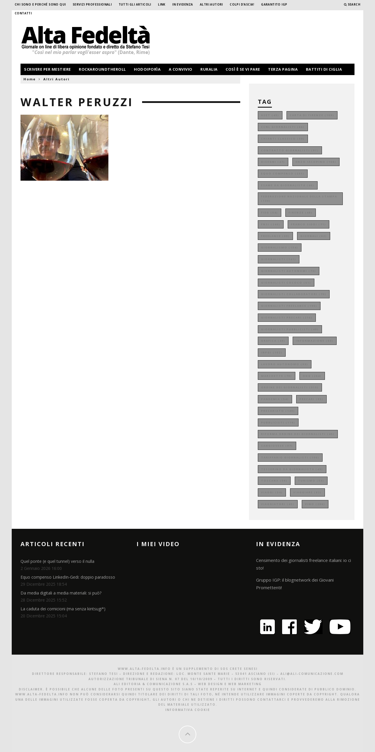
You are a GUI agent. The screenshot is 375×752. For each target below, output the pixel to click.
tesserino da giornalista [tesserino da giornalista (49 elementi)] (292, 469)
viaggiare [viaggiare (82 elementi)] (307, 492)
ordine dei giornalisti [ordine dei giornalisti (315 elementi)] (290, 387)
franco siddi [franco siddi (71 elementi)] (308, 224)
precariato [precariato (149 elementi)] (278, 411)
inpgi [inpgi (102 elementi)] (271, 352)
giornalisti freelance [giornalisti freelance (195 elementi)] (289, 306)
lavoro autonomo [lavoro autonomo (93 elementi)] (284, 364)
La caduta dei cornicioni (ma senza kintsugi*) (63, 609)
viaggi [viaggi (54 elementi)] (272, 492)
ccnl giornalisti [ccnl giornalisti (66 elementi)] (283, 127)
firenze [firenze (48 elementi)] (301, 212)
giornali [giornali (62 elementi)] (313, 236)
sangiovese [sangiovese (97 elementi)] (277, 446)
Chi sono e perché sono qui (40, 4)
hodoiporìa (147, 69)
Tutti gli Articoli (135, 4)
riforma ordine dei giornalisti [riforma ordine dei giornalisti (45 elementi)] (298, 434)
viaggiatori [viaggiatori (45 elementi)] (277, 504)
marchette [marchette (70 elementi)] (276, 376)
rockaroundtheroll (102, 69)
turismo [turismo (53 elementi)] (311, 480)
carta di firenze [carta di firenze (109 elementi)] (312, 115)
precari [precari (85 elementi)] (311, 399)
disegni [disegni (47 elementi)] (273, 162)
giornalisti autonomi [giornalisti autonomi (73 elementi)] (288, 271)
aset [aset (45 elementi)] (270, 115)
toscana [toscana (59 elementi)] (274, 480)
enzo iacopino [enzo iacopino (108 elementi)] (316, 162)
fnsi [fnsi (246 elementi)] (270, 224)
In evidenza (182, 4)
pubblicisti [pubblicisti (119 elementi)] (278, 422)
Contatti (23, 13)
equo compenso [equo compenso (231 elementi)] (282, 173)
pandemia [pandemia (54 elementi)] (275, 399)
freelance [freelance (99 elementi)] (275, 236)
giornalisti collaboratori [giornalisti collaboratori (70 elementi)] (293, 294)
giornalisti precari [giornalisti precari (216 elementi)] (287, 317)
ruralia (209, 69)
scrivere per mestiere (47, 69)
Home (29, 79)
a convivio (180, 69)
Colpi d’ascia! (242, 4)
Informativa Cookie (187, 710)
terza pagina (283, 69)
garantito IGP (274, 4)
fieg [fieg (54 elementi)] (269, 212)
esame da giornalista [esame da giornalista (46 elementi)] (287, 185)
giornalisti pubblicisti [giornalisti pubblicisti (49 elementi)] (290, 329)
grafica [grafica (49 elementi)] (273, 341)
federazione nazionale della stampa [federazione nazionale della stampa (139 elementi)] (299, 198)
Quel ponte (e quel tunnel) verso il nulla (57, 561)
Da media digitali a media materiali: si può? (61, 593)
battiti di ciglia (324, 69)
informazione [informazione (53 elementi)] (314, 341)
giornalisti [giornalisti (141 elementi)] (278, 259)
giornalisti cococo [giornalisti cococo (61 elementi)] (286, 282)
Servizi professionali (92, 4)
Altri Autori (211, 4)
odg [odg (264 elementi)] (312, 376)
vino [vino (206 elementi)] (315, 504)
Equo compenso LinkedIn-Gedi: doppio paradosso (68, 577)
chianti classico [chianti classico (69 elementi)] (283, 138)
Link (162, 4)
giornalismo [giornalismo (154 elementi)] (279, 247)
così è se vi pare (243, 69)
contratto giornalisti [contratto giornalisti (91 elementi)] (290, 150)
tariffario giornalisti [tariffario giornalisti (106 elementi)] (290, 457)
